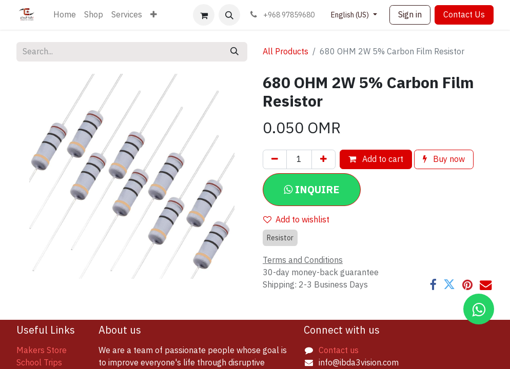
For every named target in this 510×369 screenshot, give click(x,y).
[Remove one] (275, 159)
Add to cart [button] (375, 159)
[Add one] (323, 159)
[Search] (234, 51)
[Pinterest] (467, 285)
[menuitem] (64, 15)
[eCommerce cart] (203, 15)
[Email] (486, 285)
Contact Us (464, 15)
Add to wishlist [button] (296, 220)
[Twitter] (449, 285)
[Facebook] (432, 285)
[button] (229, 15)
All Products (285, 52)
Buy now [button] (444, 159)
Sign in (410, 15)
